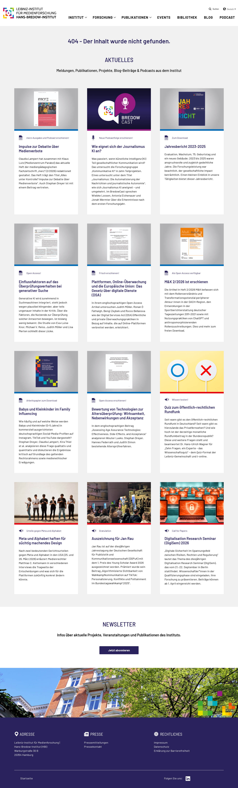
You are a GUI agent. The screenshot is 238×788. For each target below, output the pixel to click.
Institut (76, 17)
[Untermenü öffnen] (86, 17)
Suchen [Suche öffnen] (216, 9)
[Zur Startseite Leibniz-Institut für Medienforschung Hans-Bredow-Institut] (29, 17)
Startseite (26, 778)
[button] (229, 9)
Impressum (161, 742)
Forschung (103, 17)
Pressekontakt (93, 746)
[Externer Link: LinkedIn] (188, 778)
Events (163, 17)
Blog (208, 17)
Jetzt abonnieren (119, 650)
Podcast (227, 17)
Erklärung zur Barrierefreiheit (172, 750)
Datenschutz (161, 746)
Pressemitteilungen (96, 742)
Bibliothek (187, 17)
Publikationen (135, 17)
